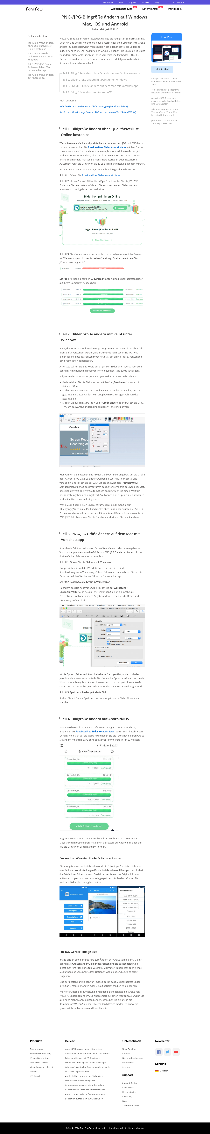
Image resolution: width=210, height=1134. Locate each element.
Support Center (129, 1083)
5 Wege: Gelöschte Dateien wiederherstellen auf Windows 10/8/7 (166, 81)
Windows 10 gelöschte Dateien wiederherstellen (88, 1067)
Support (132, 2)
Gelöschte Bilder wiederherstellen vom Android (87, 1053)
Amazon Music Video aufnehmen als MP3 (85, 1094)
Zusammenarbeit (130, 1105)
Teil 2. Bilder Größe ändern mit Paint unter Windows (40, 56)
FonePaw (166, 37)
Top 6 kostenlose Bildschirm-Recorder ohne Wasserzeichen (166, 91)
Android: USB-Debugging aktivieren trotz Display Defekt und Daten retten (166, 101)
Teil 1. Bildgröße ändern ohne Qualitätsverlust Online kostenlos (41, 46)
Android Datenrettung (40, 1053)
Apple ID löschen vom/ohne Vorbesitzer (84, 1076)
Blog (157, 2)
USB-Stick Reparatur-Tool (77, 1071)
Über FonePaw (129, 1049)
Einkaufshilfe (128, 1087)
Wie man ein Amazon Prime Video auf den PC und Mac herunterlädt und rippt (164, 112)
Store (121, 2)
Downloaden (107, 2)
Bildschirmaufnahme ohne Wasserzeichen (85, 1090)
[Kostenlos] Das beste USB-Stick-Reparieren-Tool (164, 122)
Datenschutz (128, 1062)
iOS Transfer (35, 1076)
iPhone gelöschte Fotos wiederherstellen (84, 1085)
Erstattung (127, 1096)
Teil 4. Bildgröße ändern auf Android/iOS (41, 76)
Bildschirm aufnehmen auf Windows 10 (84, 1099)
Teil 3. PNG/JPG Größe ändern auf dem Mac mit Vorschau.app (40, 67)
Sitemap (126, 1067)
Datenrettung (36, 1049)
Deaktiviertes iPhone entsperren (80, 1080)
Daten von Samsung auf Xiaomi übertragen (85, 1062)
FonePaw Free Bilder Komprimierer (101, 175)
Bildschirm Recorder (39, 1062)
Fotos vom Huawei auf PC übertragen (82, 1058)
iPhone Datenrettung (40, 1058)
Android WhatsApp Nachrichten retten (83, 1049)
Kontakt (126, 1053)
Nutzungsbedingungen (133, 1058)
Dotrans (33, 1071)
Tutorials (145, 2)
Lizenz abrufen (129, 1092)
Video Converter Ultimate (42, 1067)
